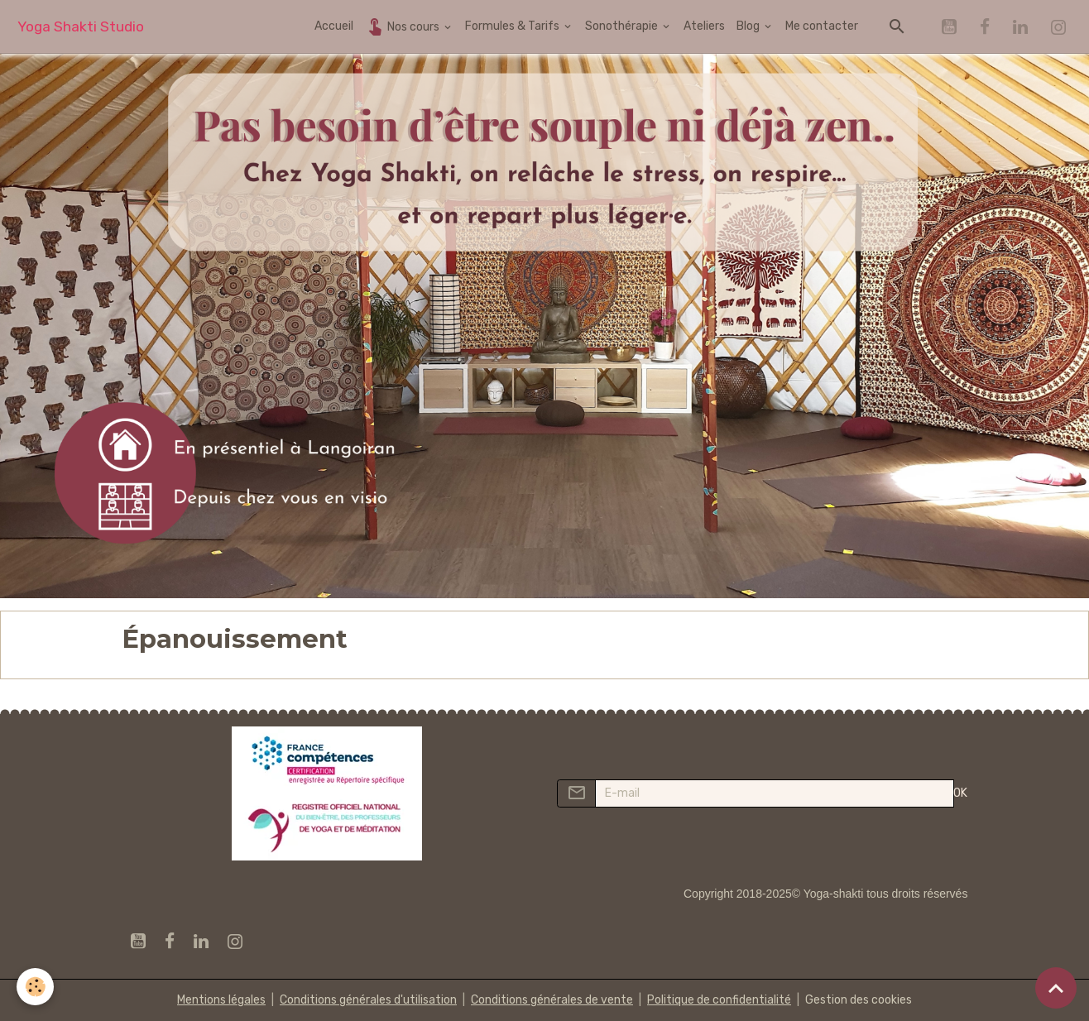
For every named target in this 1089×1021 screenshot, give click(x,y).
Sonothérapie (622, 26)
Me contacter (821, 26)
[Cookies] (35, 986)
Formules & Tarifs (513, 26)
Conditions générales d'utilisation (368, 1000)
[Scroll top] (1056, 988)
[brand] (81, 26)
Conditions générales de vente (552, 1000)
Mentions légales (221, 1000)
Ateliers (704, 26)
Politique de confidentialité (719, 1000)
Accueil (333, 26)
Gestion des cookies (858, 1000)
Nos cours (403, 26)
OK (960, 793)
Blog (749, 26)
